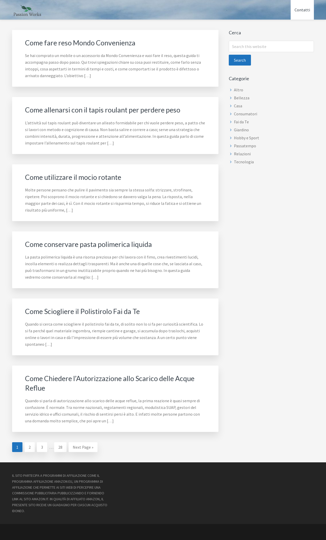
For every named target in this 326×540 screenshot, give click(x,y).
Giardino (241, 129)
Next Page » (82, 447)
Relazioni (242, 153)
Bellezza (241, 97)
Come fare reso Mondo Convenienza (87, 42)
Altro (238, 89)
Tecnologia (244, 161)
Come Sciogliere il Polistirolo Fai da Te (89, 310)
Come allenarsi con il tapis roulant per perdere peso (112, 109)
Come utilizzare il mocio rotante (79, 176)
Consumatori (245, 113)
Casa (238, 105)
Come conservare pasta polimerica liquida (95, 243)
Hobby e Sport (246, 137)
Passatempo (245, 145)
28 (62, 446)
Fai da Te (241, 121)
